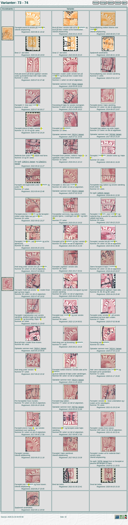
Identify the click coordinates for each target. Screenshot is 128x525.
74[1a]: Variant (77, 85)
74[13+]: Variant (78, 136)
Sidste (117, 3)
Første (96, 3)
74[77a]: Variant (78, 411)
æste (110, 3)
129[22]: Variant (103, 195)
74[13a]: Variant (115, 135)
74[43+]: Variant (40, 352)
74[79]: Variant (102, 466)
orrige (103, 3)
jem (124, 3)
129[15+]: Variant (28, 163)
